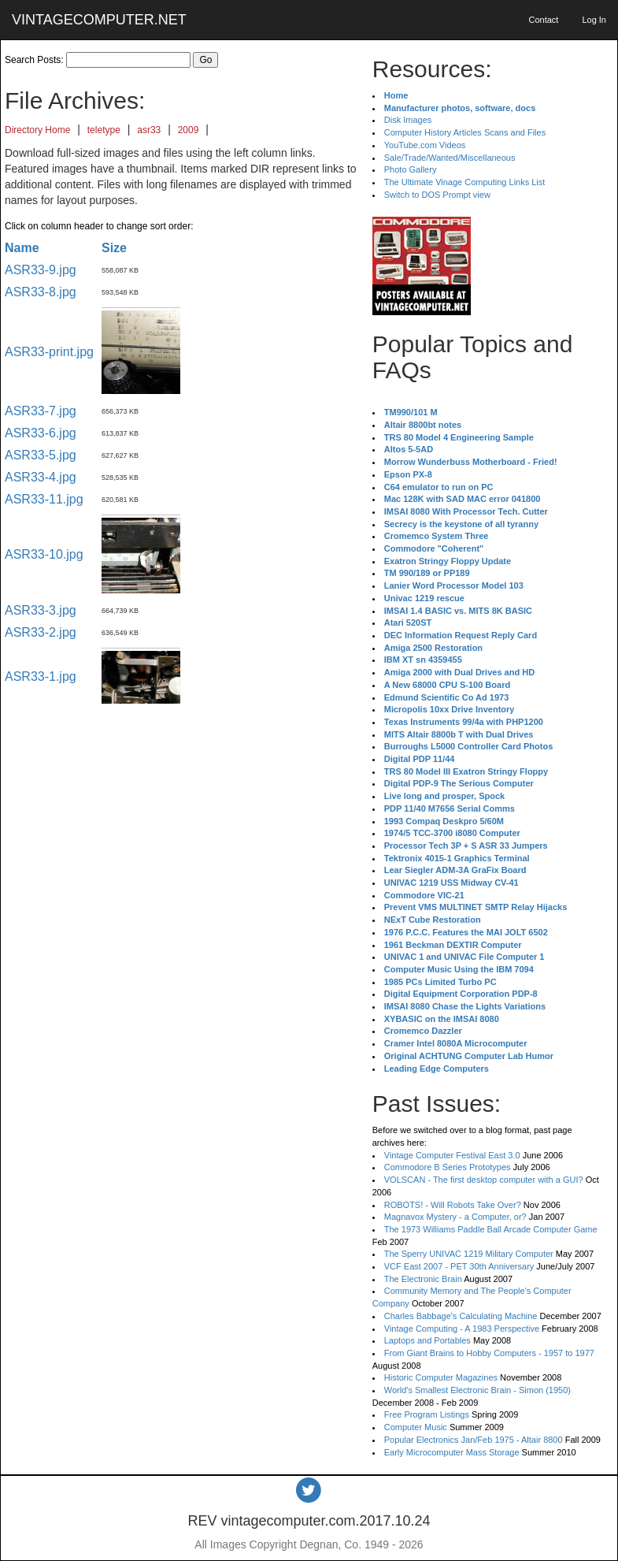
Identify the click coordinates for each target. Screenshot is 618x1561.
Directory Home (37, 130)
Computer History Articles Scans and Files (465, 132)
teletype (103, 130)
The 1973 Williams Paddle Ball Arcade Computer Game (491, 1229)
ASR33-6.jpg (40, 433)
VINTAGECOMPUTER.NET (99, 20)
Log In (594, 19)
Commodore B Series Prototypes (447, 1167)
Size (114, 248)
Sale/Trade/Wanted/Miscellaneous (450, 157)
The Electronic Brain (423, 1279)
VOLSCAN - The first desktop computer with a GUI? (483, 1179)
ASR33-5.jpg (40, 455)
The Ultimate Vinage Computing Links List (465, 182)
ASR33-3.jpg (40, 610)
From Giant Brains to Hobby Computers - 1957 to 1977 (489, 1353)
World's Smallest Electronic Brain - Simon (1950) (477, 1390)
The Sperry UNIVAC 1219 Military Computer (468, 1253)
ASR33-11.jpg (44, 499)
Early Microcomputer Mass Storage (452, 1452)
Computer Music (415, 1427)
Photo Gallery (410, 169)
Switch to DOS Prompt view (437, 194)
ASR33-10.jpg (44, 554)
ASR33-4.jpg (40, 477)
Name (22, 248)
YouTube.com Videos (425, 145)
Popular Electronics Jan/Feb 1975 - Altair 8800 (473, 1439)
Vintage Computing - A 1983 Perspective (461, 1328)
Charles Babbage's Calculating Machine (461, 1316)
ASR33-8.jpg (40, 292)
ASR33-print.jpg (49, 352)
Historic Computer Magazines (441, 1377)
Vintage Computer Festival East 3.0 (452, 1155)
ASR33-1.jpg (40, 676)
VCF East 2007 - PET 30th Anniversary (459, 1266)
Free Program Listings (426, 1414)
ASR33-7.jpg (40, 411)
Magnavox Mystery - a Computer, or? (455, 1216)
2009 (188, 130)
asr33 (149, 130)
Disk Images (408, 120)
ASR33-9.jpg (40, 270)
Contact (543, 19)
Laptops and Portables (427, 1340)
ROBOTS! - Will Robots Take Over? (452, 1205)
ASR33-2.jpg (40, 632)
